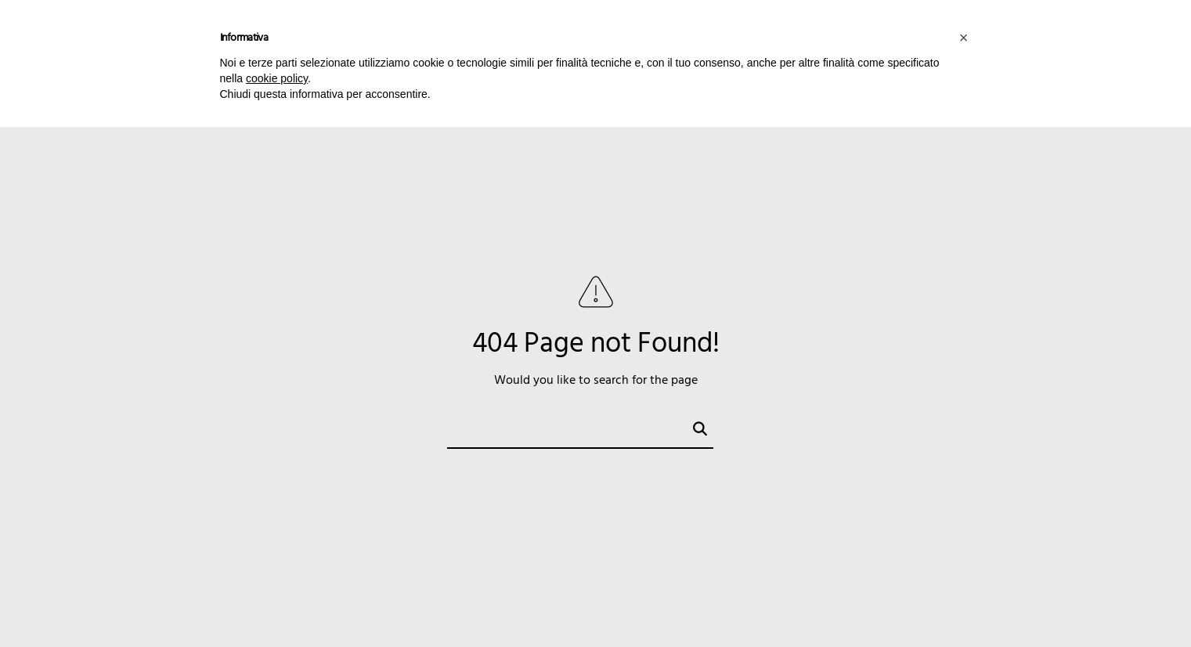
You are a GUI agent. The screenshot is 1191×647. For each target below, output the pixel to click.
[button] (963, 37)
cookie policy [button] (277, 78)
